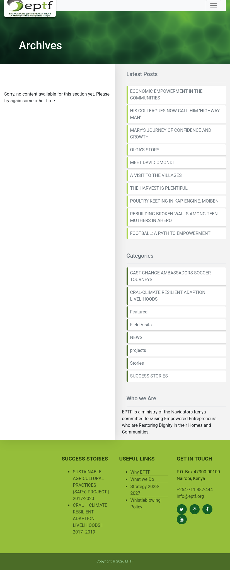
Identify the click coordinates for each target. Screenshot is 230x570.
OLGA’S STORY (144, 149)
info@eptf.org (190, 496)
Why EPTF (140, 472)
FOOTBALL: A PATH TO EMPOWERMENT (170, 233)
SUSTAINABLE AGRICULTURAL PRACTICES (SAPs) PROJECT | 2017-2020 (91, 485)
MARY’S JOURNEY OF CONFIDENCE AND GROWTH (170, 134)
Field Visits (141, 324)
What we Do (142, 479)
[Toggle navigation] (213, 5)
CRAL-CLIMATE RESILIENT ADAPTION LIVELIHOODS (167, 296)
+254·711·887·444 (195, 489)
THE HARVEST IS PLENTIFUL (159, 188)
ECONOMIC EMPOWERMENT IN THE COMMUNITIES (166, 95)
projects (138, 350)
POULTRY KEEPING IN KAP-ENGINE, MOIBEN (174, 201)
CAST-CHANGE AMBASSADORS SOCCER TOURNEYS (170, 276)
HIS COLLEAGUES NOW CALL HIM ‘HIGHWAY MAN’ (175, 114)
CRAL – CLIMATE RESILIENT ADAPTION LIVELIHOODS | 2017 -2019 (90, 519)
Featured (139, 312)
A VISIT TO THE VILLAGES (156, 175)
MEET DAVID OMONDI (152, 162)
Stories (137, 363)
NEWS (136, 337)
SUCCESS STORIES (149, 376)
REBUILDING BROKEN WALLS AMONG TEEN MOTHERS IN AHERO (174, 217)
